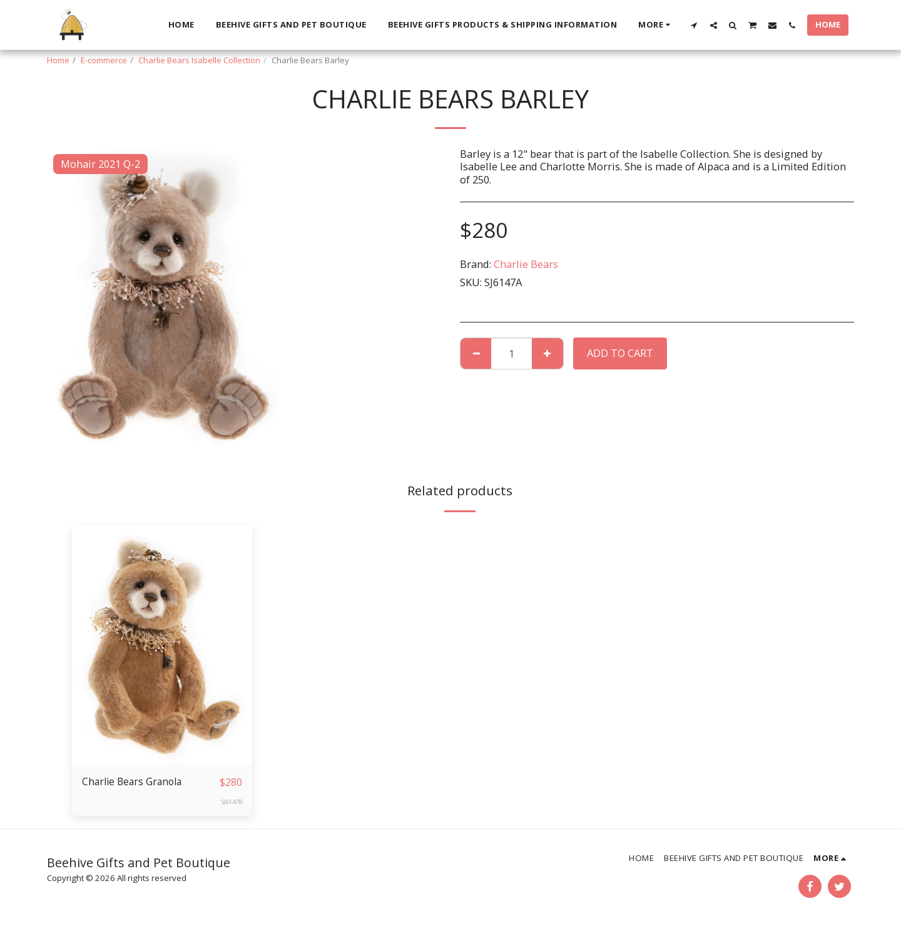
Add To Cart (620, 353)
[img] (162, 645)
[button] (694, 25)
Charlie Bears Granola (134, 782)
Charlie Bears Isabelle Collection (199, 60)
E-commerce (104, 60)
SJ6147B (230, 802)
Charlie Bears (526, 264)
